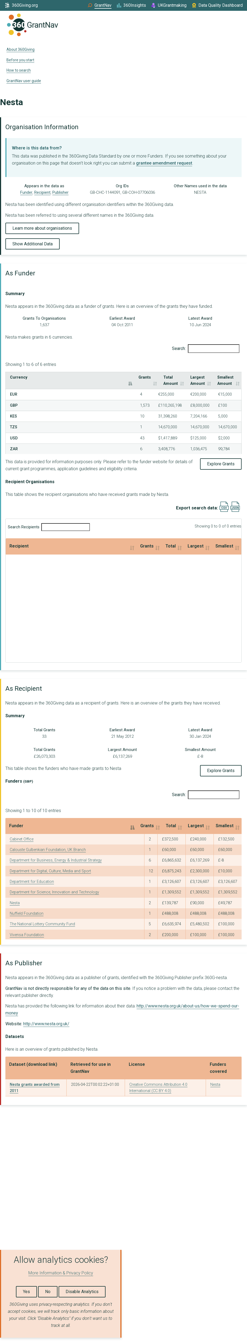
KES (13, 410)
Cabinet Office (21, 832)
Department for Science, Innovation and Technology (54, 886)
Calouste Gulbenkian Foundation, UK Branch (48, 843)
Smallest (196, 539)
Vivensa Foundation (27, 928)
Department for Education (32, 875)
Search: (205, 348)
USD (14, 431)
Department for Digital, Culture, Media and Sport (50, 864)
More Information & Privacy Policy (60, 1273)
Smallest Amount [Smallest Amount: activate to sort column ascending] (211, 377)
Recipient (42, 192)
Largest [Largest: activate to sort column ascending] (189, 819)
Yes (26, 1291)
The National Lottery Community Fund (42, 918)
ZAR (14, 442)
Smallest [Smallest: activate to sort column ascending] (221, 819)
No (47, 1291)
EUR (13, 388)
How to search (18, 70)
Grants (47, 539)
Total (95, 539)
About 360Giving (20, 49)
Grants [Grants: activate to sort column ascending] (82, 377)
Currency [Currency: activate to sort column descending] (18, 377)
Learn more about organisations (42, 228)
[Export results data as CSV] (224, 504)
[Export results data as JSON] (235, 504)
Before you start (20, 60)
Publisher (60, 192)
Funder (26, 192)
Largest (141, 539)
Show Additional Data (32, 243)
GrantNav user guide (23, 81)
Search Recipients (49, 521)
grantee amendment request (164, 163)
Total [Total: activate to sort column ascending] (155, 819)
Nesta (15, 896)
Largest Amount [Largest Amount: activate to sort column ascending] (162, 377)
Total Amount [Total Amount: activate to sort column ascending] (116, 377)
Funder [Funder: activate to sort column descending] (16, 819)
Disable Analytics (82, 1291)
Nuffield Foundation (26, 907)
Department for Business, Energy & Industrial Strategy (56, 854)
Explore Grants (221, 457)
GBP (14, 399)
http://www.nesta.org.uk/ (46, 1017)
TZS (13, 421)
